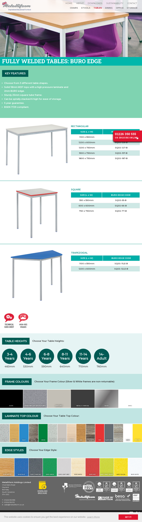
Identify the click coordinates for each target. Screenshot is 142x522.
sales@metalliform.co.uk (14, 505)
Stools (85, 8)
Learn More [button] (93, 517)
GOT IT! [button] (128, 517)
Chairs (74, 8)
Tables (98, 8)
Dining (109, 8)
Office (120, 8)
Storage (132, 8)
